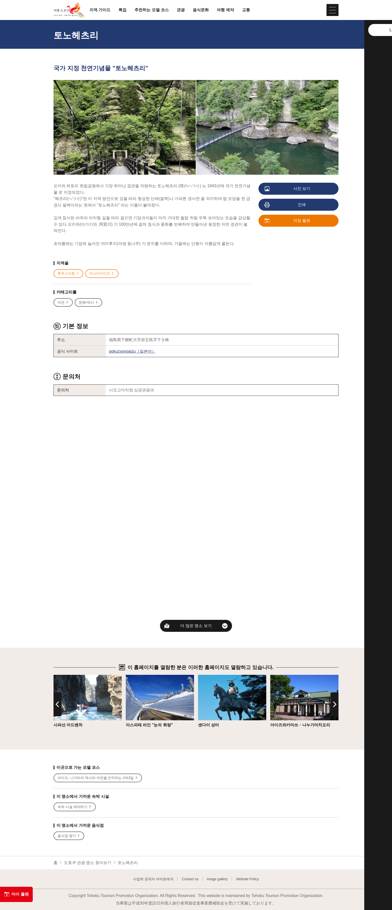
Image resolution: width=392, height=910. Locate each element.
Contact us (190, 879)
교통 (246, 10)
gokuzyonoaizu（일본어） (132, 351)
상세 (58, 677)
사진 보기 (287, 188)
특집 (122, 10)
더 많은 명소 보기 (196, 626)
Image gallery (217, 879)
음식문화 (201, 10)
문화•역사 (88, 302)
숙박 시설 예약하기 (75, 807)
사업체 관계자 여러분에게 (153, 879)
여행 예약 (225, 10)
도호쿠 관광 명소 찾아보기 (87, 863)
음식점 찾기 (69, 836)
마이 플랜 (16, 894)
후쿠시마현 (68, 273)
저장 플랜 (287, 220)
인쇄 (285, 204)
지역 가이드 (100, 10)
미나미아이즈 (101, 273)
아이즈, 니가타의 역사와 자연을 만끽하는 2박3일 (98, 778)
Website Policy (247, 879)
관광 (181, 10)
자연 (63, 302)
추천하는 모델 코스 (151, 10)
